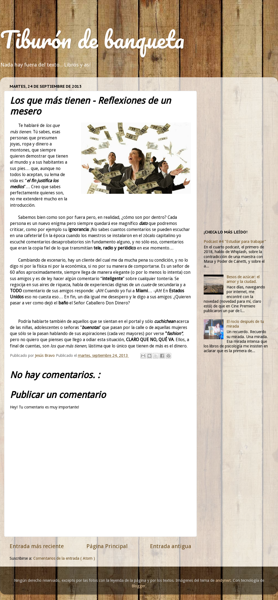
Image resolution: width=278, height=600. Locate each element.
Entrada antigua (170, 546)
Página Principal (107, 546)
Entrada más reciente (37, 546)
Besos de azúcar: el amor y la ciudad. (243, 279)
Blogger (138, 586)
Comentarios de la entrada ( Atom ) (64, 558)
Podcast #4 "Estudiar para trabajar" (235, 241)
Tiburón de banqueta (92, 39)
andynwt (223, 580)
